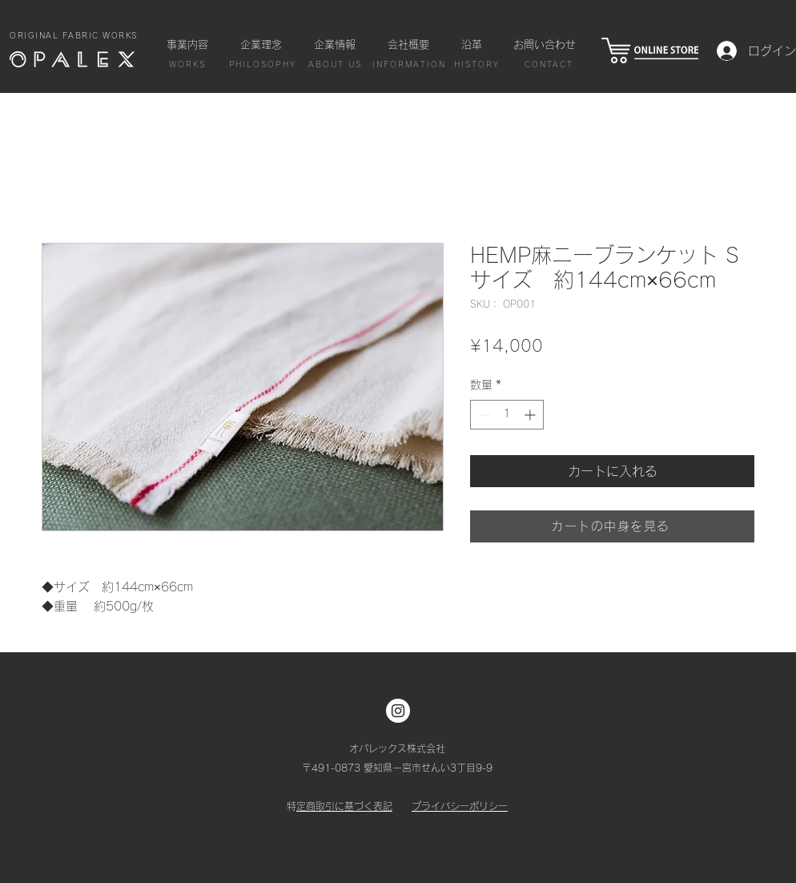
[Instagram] (398, 711)
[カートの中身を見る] (612, 526)
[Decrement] (482, 415)
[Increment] (531, 415)
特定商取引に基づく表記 (344, 806)
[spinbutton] (506, 415)
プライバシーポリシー (460, 806)
